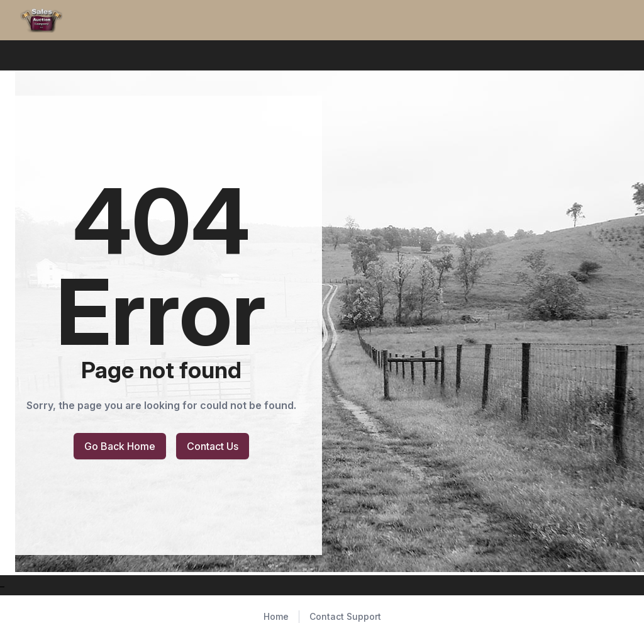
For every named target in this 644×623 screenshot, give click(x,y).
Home (276, 616)
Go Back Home (119, 446)
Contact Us (212, 446)
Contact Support (345, 616)
